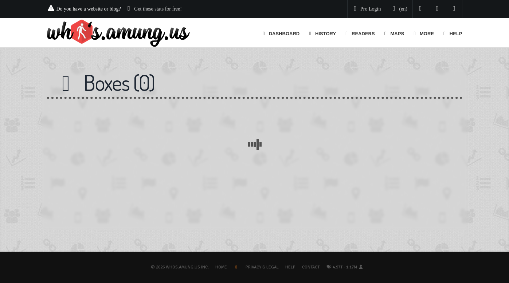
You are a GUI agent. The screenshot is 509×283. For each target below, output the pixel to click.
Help (290, 267)
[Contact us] (454, 9)
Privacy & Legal (262, 267)
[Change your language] (398, 9)
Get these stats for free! (158, 9)
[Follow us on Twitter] (420, 9)
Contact (311, 267)
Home (221, 267)
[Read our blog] (437, 9)
